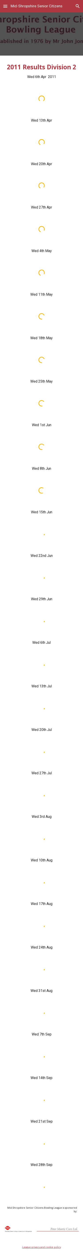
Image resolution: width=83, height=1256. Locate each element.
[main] (41, 71)
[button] (5, 6)
